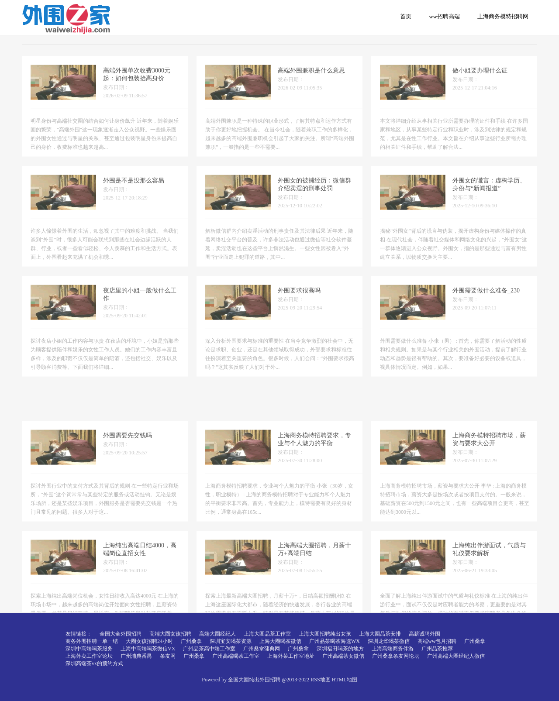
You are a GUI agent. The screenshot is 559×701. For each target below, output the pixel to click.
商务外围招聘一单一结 (92, 641)
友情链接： (79, 634)
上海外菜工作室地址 (290, 656)
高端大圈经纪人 (217, 634)
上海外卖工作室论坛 (89, 656)
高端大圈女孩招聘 (170, 634)
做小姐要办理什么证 (479, 78)
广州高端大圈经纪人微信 (456, 656)
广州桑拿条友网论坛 (395, 656)
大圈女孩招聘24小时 (149, 641)
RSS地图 (320, 680)
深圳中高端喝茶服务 (89, 649)
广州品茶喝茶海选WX (334, 641)
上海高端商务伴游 (393, 649)
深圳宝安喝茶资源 (231, 641)
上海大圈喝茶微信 (280, 641)
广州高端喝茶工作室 (235, 656)
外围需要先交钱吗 (127, 473)
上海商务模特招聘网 (502, 16)
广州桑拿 (191, 641)
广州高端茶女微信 (343, 656)
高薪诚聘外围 (424, 634)
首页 (405, 16)
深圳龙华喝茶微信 (389, 641)
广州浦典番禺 (136, 656)
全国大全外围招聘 (120, 634)
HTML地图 (344, 680)
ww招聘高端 (444, 16)
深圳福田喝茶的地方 (340, 649)
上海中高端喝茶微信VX (148, 649)
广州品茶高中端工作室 (209, 649)
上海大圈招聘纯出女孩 (325, 634)
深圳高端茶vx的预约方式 (94, 663)
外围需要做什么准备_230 (486, 298)
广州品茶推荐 (437, 649)
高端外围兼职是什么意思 (311, 78)
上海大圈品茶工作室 (267, 634)
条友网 (168, 656)
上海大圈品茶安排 (380, 634)
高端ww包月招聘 (437, 641)
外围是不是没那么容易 (133, 188)
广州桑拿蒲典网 (261, 649)
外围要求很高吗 (299, 298)
